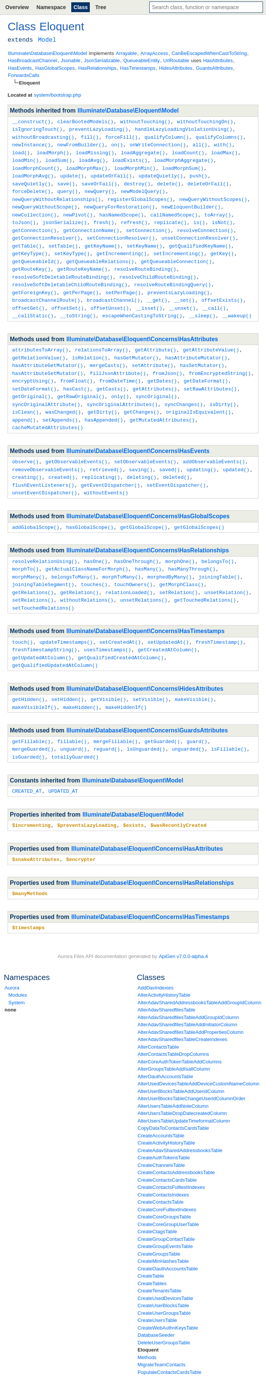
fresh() (104, 217)
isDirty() (223, 391)
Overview (17, 7)
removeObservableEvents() (47, 455)
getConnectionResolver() (46, 232)
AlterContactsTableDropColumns (173, 1030)
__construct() (31, 121)
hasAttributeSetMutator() (47, 362)
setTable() (63, 239)
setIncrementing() (178, 246)
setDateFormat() (34, 376)
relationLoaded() (129, 574)
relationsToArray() (101, 339)
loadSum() (58, 158)
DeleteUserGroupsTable (164, 1318)
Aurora (12, 963)
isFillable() (229, 727)
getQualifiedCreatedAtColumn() (121, 637)
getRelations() (32, 574)
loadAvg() (92, 158)
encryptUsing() (32, 369)
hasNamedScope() (121, 210)
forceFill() (121, 136)
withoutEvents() (106, 477)
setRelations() (32, 581)
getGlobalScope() (143, 511)
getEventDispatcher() (110, 469)
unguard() (73, 727)
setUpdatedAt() (168, 622)
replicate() (170, 217)
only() (120, 384)
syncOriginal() (156, 384)
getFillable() (31, 720)
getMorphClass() (181, 566)
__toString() (78, 306)
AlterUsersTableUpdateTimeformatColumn (184, 1096)
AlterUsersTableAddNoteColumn (173, 1082)
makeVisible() (194, 678)
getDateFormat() (206, 369)
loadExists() (129, 158)
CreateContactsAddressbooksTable (176, 1148)
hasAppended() (103, 406)
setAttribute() (152, 354)
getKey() (222, 246)
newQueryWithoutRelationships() (56, 195)
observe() (25, 447)
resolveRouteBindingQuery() (172, 276)
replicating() (100, 462)
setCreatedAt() (120, 622)
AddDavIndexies (156, 963)
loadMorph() (52, 150)
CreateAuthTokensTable (164, 1133)
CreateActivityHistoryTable (166, 1118)
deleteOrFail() (207, 180)
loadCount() (188, 150)
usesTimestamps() (107, 630)
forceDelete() (31, 187)
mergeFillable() (116, 720)
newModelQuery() (143, 187)
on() (117, 143)
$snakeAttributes (35, 836)
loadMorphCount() (35, 165)
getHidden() (28, 678)
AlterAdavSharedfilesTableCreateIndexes (182, 1015)
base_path (16, 1375)
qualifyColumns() (219, 136)
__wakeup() (237, 306)
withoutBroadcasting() (43, 136)
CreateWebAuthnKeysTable (168, 1303)
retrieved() (106, 455)
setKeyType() (72, 246)
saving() (140, 455)
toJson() (24, 217)
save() (66, 180)
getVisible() (108, 678)
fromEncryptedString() (220, 362)
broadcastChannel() (113, 291)
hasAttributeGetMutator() (47, 354)
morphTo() (25, 552)
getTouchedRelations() (205, 581)
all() (199, 143)
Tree (100, 7)
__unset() (182, 298)
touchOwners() (133, 566)
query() (67, 187)
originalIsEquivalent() (198, 398)
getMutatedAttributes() (162, 406)
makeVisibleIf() (34, 686)
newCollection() (34, 210)
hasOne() (95, 544)
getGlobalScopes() (199, 511)
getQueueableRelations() (100, 254)
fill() (90, 136)
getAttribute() (155, 339)
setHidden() (67, 678)
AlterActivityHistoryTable (164, 971)
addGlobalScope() (35, 511)
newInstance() (31, 143)
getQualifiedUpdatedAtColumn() (55, 644)
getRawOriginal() (81, 384)
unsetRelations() (143, 581)
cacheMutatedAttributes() (47, 413)
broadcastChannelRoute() (46, 291)
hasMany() (148, 552)
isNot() (222, 217)
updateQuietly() (161, 172)
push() (198, 172)
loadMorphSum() (182, 165)
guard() (196, 720)
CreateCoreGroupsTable (164, 1192)
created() (62, 462)
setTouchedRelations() (43, 589)
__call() (213, 298)
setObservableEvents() (145, 447)
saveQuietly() (31, 180)
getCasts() (111, 376)
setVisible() (150, 678)
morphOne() (180, 544)
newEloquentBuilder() (191, 202)
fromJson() (167, 362)
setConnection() (148, 224)
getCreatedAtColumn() (167, 630)
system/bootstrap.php (57, 95)
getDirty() (102, 398)
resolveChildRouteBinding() (157, 269)
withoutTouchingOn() (205, 121)
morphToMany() (121, 559)
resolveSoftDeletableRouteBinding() (62, 269)
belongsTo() (217, 544)
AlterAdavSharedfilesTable (166, 985)
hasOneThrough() (136, 544)
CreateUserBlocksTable (163, 1281)
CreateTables (152, 1259)
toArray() (217, 210)
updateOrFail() (111, 172)
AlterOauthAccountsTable (165, 1052)
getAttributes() (155, 376)
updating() (201, 455)
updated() (236, 455)
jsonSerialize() (64, 217)
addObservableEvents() (214, 447)
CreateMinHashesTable (163, 1237)
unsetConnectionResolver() (198, 232)
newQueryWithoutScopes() (213, 195)
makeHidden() (81, 686)
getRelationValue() (38, 347)
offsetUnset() (110, 298)
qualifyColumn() (166, 136)
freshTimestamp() (219, 622)
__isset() (149, 298)
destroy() (137, 180)
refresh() (134, 217)
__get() (157, 291)
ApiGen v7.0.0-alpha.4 (183, 932)
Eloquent (148, 1325)
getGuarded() (162, 720)
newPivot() (78, 210)
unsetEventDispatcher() (44, 477)
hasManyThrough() (192, 552)
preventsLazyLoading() (178, 284)
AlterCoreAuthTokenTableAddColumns (180, 1037)
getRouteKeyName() (82, 261)
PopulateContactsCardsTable (169, 1348)
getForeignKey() (34, 284)
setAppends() (60, 406)
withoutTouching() (145, 121)
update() (72, 172)
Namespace (51, 7)
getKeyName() (102, 239)
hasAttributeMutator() (196, 347)
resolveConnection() (205, 224)
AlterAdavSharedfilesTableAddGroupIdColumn (188, 993)
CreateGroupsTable (159, 1229)
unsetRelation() (226, 574)
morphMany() (28, 559)
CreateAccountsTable (161, 1111)
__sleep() (202, 306)
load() (21, 150)
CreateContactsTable (160, 1178)
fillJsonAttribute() (118, 362)
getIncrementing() (121, 246)
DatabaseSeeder (156, 1311)
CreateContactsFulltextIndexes (171, 1163)
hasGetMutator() (136, 347)
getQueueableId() (35, 254)
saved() (169, 455)
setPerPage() (123, 284)
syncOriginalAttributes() (122, 391)
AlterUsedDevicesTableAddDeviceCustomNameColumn (199, 1059)
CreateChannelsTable (161, 1141)
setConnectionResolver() (121, 232)
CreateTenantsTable (160, 1266)
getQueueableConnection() (176, 254)
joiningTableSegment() (43, 566)
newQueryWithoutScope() (44, 202)
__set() (184, 291)
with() (223, 143)
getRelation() (79, 574)
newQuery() (99, 187)
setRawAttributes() (210, 376)
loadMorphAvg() (32, 172)
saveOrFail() (99, 180)
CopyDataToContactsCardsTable (173, 1104)
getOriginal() (31, 384)
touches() (94, 566)
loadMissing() (95, 150)
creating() (27, 462)
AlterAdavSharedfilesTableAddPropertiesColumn (191, 1008)
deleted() (176, 462)
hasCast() (76, 376)
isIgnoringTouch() (37, 128)
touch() (22, 622)
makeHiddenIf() (126, 686)
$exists (133, 802)
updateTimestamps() (65, 622)
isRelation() (90, 347)
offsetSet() (67, 298)
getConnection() (34, 224)
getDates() (162, 369)
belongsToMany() (73, 559)
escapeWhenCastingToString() (142, 306)
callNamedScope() (174, 210)
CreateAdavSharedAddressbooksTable (180, 1126)
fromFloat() (76, 369)
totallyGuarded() (75, 734)
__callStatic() (32, 306)
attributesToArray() (40, 339)
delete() (168, 180)
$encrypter (80, 836)
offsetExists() (222, 291)
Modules (17, 971)
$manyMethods (30, 869)
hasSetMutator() (202, 354)
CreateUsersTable (157, 1296)
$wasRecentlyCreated (178, 802)
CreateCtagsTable (157, 1207)
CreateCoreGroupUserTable (168, 1200)
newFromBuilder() (81, 143)
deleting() (141, 462)
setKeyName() (144, 239)
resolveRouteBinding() (145, 261)
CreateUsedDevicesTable (165, 1274)
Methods (147, 1333)
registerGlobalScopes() (140, 195)
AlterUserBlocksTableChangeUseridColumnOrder (192, 1074)
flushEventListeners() (43, 469)
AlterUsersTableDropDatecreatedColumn (182, 1089)
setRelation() (178, 574)
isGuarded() (28, 734)
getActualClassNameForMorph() (86, 552)
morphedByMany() (169, 559)
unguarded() (188, 727)
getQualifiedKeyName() (200, 239)
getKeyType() (30, 246)
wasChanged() (63, 398)
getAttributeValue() (211, 339)
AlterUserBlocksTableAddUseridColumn (181, 1067)
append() (24, 406)
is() (199, 217)
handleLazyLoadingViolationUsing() (183, 128)
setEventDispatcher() (176, 469)
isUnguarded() (146, 727)
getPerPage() (81, 284)
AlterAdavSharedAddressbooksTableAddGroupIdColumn (199, 978)
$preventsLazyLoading (86, 802)
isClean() (25, 398)
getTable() (27, 239)
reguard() (107, 727)
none (10, 985)
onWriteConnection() (158, 143)
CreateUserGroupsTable (164, 1289)
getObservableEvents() (76, 447)
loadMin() (25, 158)
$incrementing (31, 802)
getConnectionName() (91, 224)
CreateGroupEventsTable (165, 1222)
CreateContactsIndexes (163, 1170)
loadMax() (224, 150)
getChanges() (142, 398)
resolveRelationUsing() (44, 544)
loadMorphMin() (134, 165)
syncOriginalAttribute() (46, 391)
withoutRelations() (86, 581)
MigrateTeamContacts (161, 1340)
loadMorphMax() (86, 165)
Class (81, 7)
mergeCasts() (107, 354)
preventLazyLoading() (98, 128)
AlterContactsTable (158, 1022)
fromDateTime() (120, 369)
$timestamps (28, 903)
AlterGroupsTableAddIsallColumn (174, 1044)
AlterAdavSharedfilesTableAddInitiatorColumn (187, 1000)
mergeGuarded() (32, 727)
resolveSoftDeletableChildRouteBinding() (69, 276)
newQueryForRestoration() (119, 202)
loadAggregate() (143, 150)
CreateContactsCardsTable (167, 1156)
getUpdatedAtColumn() (41, 637)
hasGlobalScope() (89, 511)
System (16, 978)
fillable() (72, 720)
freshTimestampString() (44, 630)
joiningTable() (219, 559)
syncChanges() (183, 391)
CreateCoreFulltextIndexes (167, 1185)
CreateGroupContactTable (166, 1215)
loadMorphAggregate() (183, 158)
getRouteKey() (31, 261)
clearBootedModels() (85, 121)
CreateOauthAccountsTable (168, 1244)
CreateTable (151, 1251)
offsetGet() (28, 298)
